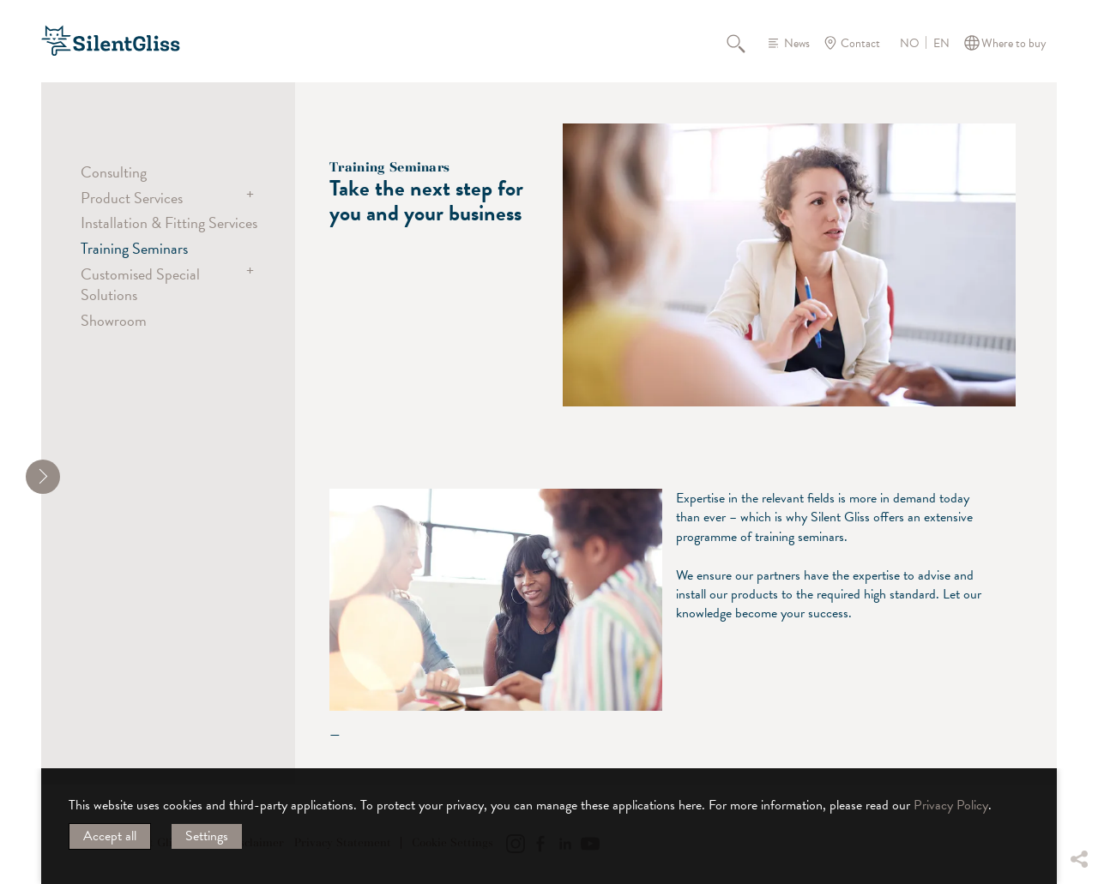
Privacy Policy (951, 805)
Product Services (132, 197)
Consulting (114, 171)
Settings (206, 836)
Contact (860, 43)
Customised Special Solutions (140, 284)
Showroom (114, 320)
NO (910, 44)
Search (745, 43)
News (797, 43)
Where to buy (1014, 43)
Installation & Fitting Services (169, 222)
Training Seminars (134, 248)
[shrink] (43, 477)
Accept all (109, 836)
